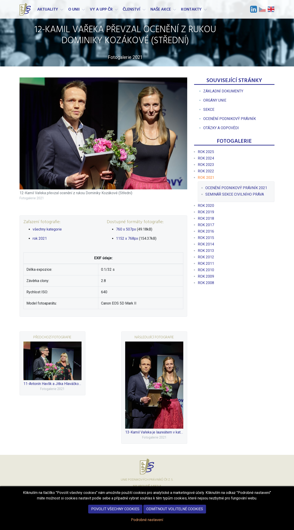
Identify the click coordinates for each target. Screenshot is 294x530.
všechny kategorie (47, 229)
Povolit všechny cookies (115, 509)
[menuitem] (223, 91)
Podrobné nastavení (147, 520)
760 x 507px (126, 229)
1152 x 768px (127, 238)
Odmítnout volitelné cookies (174, 509)
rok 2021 (40, 238)
